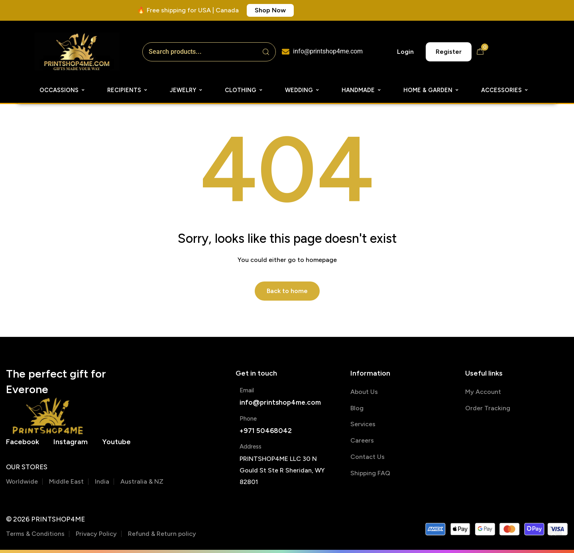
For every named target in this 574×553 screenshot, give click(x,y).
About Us (364, 392)
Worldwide (22, 481)
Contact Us (367, 457)
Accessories (505, 90)
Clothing (244, 90)
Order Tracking (487, 408)
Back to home (287, 291)
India (102, 481)
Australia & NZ (141, 481)
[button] (270, 10)
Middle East (66, 481)
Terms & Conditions (35, 533)
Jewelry (186, 90)
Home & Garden (431, 90)
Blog (357, 408)
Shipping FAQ (370, 473)
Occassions (62, 90)
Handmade (361, 90)
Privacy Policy (96, 533)
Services (362, 424)
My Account (483, 392)
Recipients (127, 90)
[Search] (266, 51)
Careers (362, 440)
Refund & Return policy (162, 533)
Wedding (302, 90)
